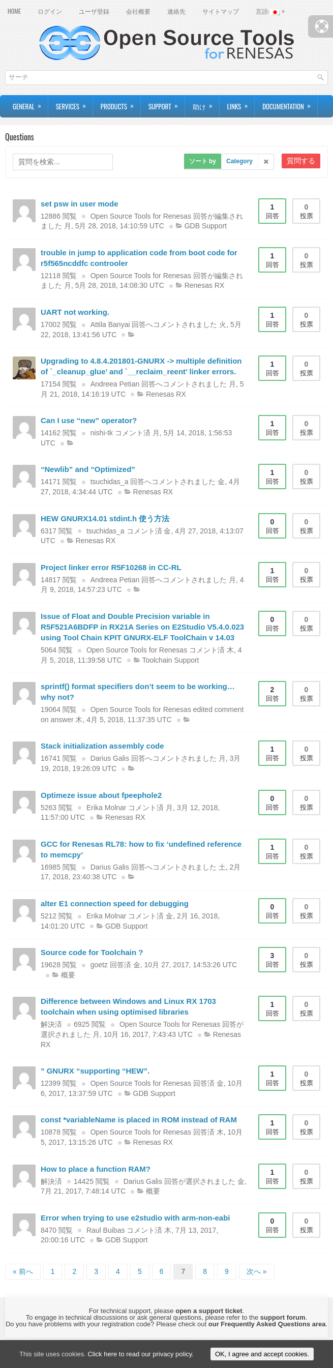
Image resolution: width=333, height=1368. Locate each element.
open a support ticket (208, 1311)
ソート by (202, 161)
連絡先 (176, 11)
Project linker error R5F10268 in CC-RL (111, 567)
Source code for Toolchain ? (92, 952)
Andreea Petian (115, 384)
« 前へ (23, 1271)
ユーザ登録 (94, 11)
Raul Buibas (105, 1230)
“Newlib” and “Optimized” (88, 469)
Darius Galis (109, 758)
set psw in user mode (79, 203)
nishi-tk (101, 433)
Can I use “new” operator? (89, 420)
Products (120, 103)
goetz (99, 965)
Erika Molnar (106, 808)
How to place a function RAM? (95, 1169)
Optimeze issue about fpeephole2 (101, 795)
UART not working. (75, 312)
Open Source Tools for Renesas (140, 216)
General (30, 103)
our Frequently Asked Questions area (267, 1324)
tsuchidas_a (109, 482)
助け (206, 103)
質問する (301, 161)
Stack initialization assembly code (102, 745)
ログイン (50, 11)
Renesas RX (205, 285)
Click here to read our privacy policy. (140, 1354)
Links (241, 103)
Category (239, 161)
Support (166, 103)
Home (14, 11)
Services (74, 103)
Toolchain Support (170, 660)
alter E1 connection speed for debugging (115, 903)
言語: (273, 10)
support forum (283, 1317)
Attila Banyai (110, 324)
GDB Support (206, 226)
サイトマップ (220, 11)
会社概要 (138, 11)
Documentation (289, 103)
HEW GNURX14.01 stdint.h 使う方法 (105, 518)
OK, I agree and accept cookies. (262, 1354)
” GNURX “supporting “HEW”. (95, 1070)
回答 (272, 211)
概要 (68, 975)
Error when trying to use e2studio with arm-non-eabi (135, 1217)
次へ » (257, 1271)
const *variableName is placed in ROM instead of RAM (139, 1119)
